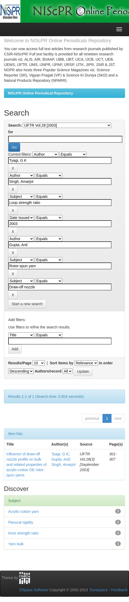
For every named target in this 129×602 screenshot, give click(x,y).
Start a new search (27, 304)
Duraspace (99, 590)
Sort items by (61, 363)
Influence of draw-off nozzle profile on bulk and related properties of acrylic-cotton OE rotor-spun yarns (26, 464)
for (10, 132)
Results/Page (20, 363)
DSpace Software (34, 590)
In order (106, 363)
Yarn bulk (16, 544)
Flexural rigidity (20, 522)
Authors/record (48, 371)
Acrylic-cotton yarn (23, 511)
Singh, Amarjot (63, 464)
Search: (15, 125)
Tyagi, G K (60, 454)
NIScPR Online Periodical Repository (40, 93)
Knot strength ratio (23, 533)
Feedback (119, 590)
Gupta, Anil (60, 459)
